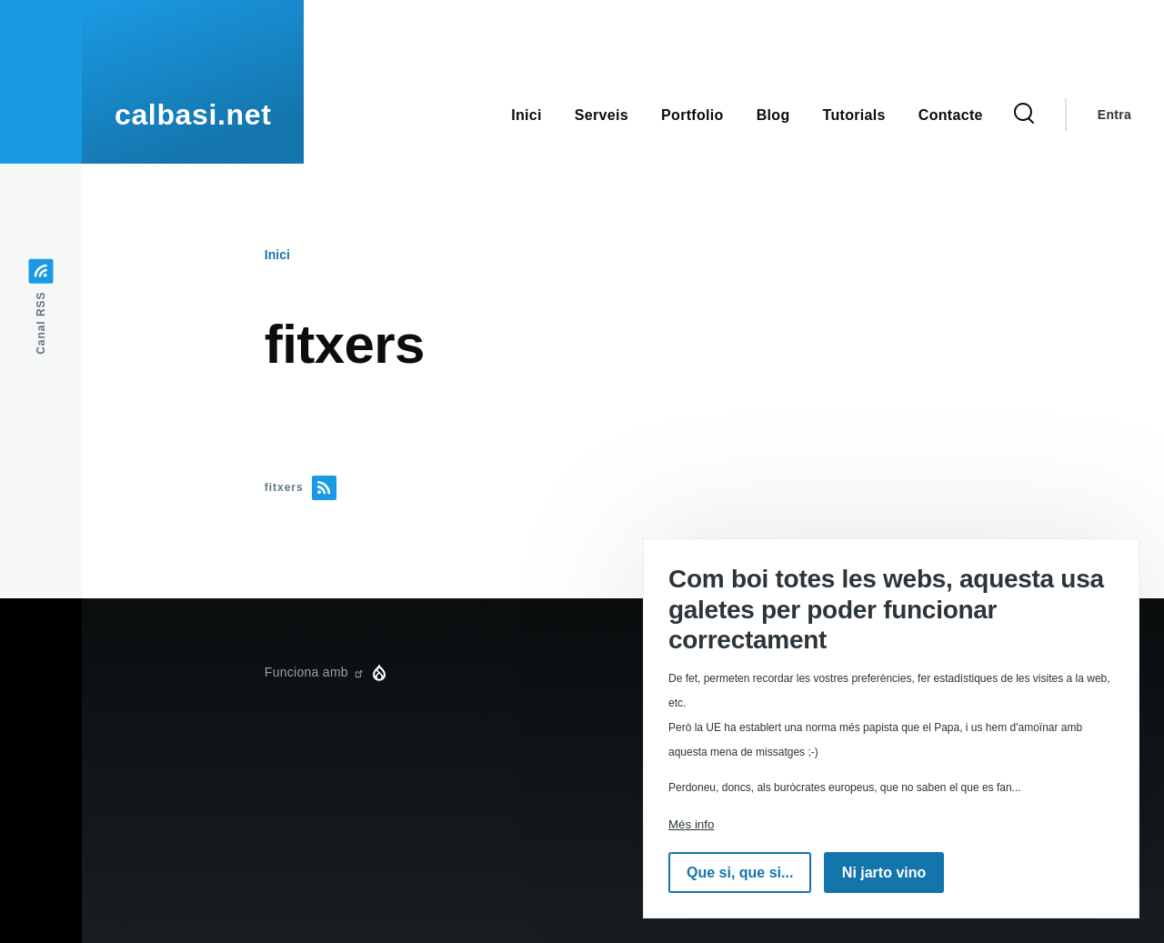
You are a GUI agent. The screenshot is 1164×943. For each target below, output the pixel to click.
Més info (691, 824)
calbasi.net (193, 114)
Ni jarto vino (884, 872)
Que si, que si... (740, 872)
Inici (277, 254)
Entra (1114, 114)
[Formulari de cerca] (1024, 114)
